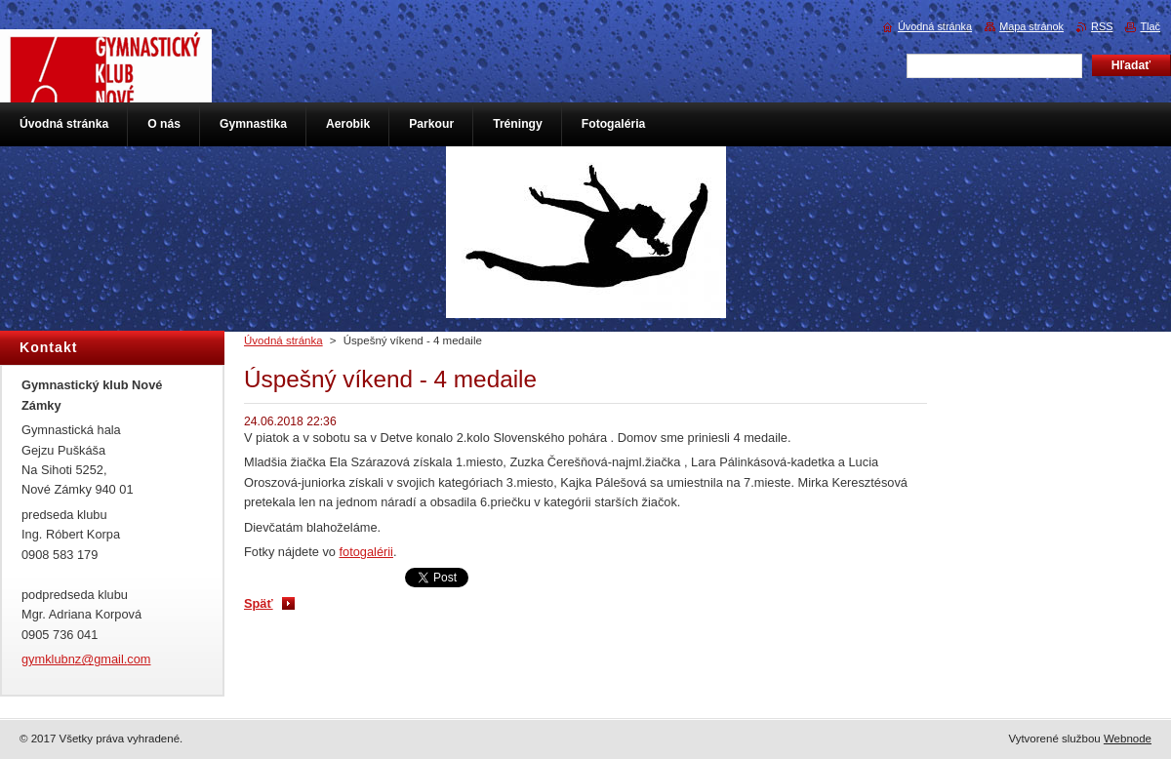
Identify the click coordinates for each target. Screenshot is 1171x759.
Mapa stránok (1031, 26)
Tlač (1150, 26)
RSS (1101, 26)
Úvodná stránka (283, 340)
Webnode (1127, 738)
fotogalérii (366, 551)
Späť (258, 603)
